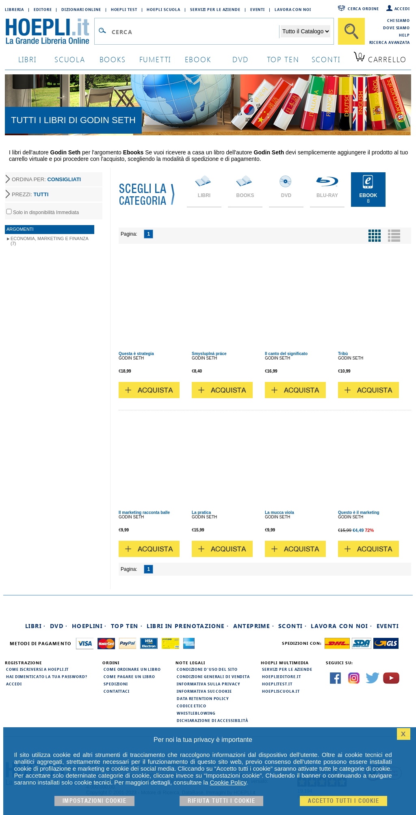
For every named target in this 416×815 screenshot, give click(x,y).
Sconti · (292, 626)
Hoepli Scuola (163, 9)
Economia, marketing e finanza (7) (50, 241)
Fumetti (155, 59)
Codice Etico (191, 705)
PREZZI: (30, 194)
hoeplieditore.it (281, 676)
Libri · (35, 626)
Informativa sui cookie (204, 691)
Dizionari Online (81, 9)
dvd (240, 59)
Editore (43, 9)
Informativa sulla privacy (208, 683)
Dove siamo (396, 27)
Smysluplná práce (209, 353)
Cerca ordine (363, 8)
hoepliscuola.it (281, 691)
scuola (69, 59)
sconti (326, 59)
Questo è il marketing (358, 512)
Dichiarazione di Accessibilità (212, 720)
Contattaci (117, 691)
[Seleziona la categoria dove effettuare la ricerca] (305, 31)
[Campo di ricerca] (195, 31)
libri (27, 59)
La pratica (201, 512)
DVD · (59, 626)
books (113, 59)
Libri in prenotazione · (188, 626)
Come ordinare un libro (132, 669)
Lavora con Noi (293, 9)
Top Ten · (127, 626)
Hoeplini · (89, 626)
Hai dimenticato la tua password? (46, 676)
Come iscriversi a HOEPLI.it (37, 669)
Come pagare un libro (129, 676)
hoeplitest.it (277, 683)
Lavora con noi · (341, 626)
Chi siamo (398, 20)
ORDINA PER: (46, 179)
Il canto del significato (286, 353)
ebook (198, 59)
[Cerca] (351, 31)
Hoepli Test (124, 9)
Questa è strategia (136, 353)
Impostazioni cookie (95, 801)
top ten (283, 59)
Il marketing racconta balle (144, 512)
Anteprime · (253, 626)
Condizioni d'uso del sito (207, 669)
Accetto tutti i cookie (343, 801)
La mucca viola (279, 512)
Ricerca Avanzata (389, 42)
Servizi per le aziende (215, 9)
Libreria (14, 9)
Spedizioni (116, 683)
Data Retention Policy (203, 698)
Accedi (402, 8)
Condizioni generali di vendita (213, 676)
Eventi (257, 9)
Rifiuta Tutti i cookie (221, 801)
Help (404, 35)
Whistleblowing (196, 713)
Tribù (343, 353)
